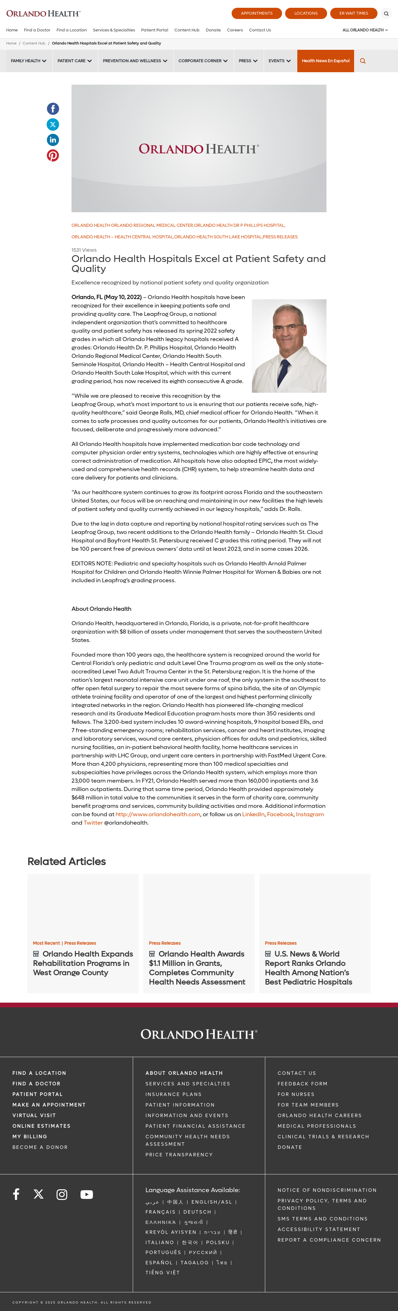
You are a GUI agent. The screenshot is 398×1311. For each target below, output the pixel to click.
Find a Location (72, 30)
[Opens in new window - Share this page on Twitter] (53, 124)
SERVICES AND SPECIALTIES (188, 1084)
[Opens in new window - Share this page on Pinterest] (53, 155)
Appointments (257, 13)
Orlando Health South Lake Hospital (218, 237)
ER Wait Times (354, 13)
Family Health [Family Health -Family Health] (25, 60)
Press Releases (280, 237)
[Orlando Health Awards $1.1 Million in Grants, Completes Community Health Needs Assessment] (199, 905)
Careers (235, 30)
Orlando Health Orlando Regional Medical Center (133, 225)
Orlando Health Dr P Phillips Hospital (239, 225)
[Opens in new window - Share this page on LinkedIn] (53, 140)
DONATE (290, 1147)
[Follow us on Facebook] (16, 1195)
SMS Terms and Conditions (323, 1219)
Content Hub (187, 30)
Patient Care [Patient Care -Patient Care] (72, 60)
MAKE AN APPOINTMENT (49, 1105)
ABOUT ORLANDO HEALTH (184, 1073)
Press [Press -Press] (245, 60)
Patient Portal (154, 30)
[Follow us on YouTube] (87, 1195)
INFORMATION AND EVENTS (187, 1115)
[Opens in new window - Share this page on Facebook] (53, 109)
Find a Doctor (37, 30)
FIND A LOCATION (39, 1073)
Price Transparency (179, 1155)
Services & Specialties (114, 30)
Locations (306, 13)
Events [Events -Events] (277, 60)
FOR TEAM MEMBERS (308, 1105)
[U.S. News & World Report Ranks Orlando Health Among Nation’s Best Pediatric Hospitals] (315, 905)
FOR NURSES (296, 1094)
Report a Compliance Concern (330, 1240)
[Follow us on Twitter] (38, 1192)
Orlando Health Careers (320, 1115)
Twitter (93, 822)
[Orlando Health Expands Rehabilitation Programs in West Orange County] (83, 905)
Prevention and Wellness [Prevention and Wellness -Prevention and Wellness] (132, 60)
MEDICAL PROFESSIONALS (317, 1126)
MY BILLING (30, 1137)
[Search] (386, 13)
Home (12, 30)
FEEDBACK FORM (303, 1084)
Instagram (310, 814)
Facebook (280, 814)
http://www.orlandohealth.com (158, 814)
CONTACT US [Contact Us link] (297, 1073)
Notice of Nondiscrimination (327, 1190)
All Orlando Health (363, 30)
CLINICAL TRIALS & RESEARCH (324, 1137)
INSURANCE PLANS (174, 1094)
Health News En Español (325, 60)
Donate (213, 30)
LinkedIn (253, 814)
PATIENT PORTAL (37, 1094)
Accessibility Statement (319, 1229)
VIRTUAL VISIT (34, 1115)
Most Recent (48, 943)
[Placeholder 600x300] (199, 148)
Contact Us (260, 30)
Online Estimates (41, 1126)
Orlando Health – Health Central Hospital (123, 237)
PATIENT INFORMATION (180, 1105)
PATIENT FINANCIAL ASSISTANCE (196, 1126)
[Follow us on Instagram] (62, 1195)
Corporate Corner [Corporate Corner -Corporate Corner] (199, 60)
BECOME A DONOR (40, 1147)
